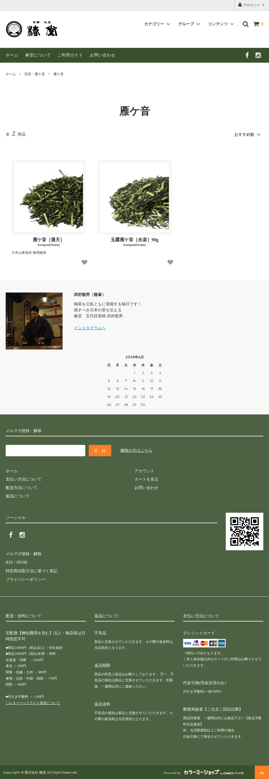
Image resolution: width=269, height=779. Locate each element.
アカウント (252, 4)
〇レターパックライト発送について (33, 702)
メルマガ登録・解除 (24, 553)
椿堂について (38, 55)
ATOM (21, 562)
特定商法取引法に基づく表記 (31, 570)
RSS (9, 562)
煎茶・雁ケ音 (34, 74)
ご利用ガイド (70, 55)
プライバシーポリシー (25, 578)
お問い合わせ (102, 55)
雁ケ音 (58, 74)
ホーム (12, 55)
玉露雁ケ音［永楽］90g (134, 241)
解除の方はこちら (136, 450)
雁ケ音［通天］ (49, 241)
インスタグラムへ (90, 328)
